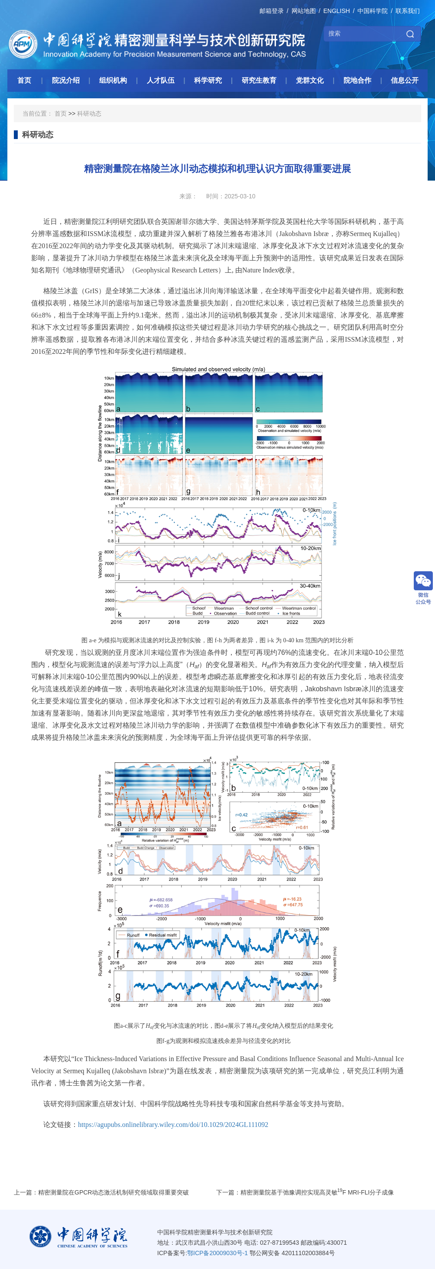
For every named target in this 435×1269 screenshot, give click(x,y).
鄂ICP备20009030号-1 (217, 1253)
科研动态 (89, 113)
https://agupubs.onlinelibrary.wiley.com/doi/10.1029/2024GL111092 (173, 1124)
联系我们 (408, 10)
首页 (61, 113)
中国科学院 (372, 10)
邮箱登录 (272, 10)
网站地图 (304, 10)
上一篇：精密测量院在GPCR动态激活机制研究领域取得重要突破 (101, 1192)
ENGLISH (336, 10)
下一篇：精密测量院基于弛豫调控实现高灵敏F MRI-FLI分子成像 (305, 1192)
